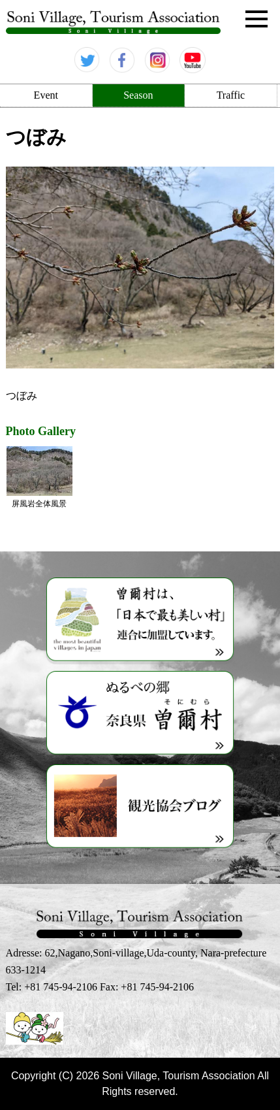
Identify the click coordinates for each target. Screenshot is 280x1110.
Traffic (231, 95)
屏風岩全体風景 (39, 477)
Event (46, 95)
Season (138, 95)
